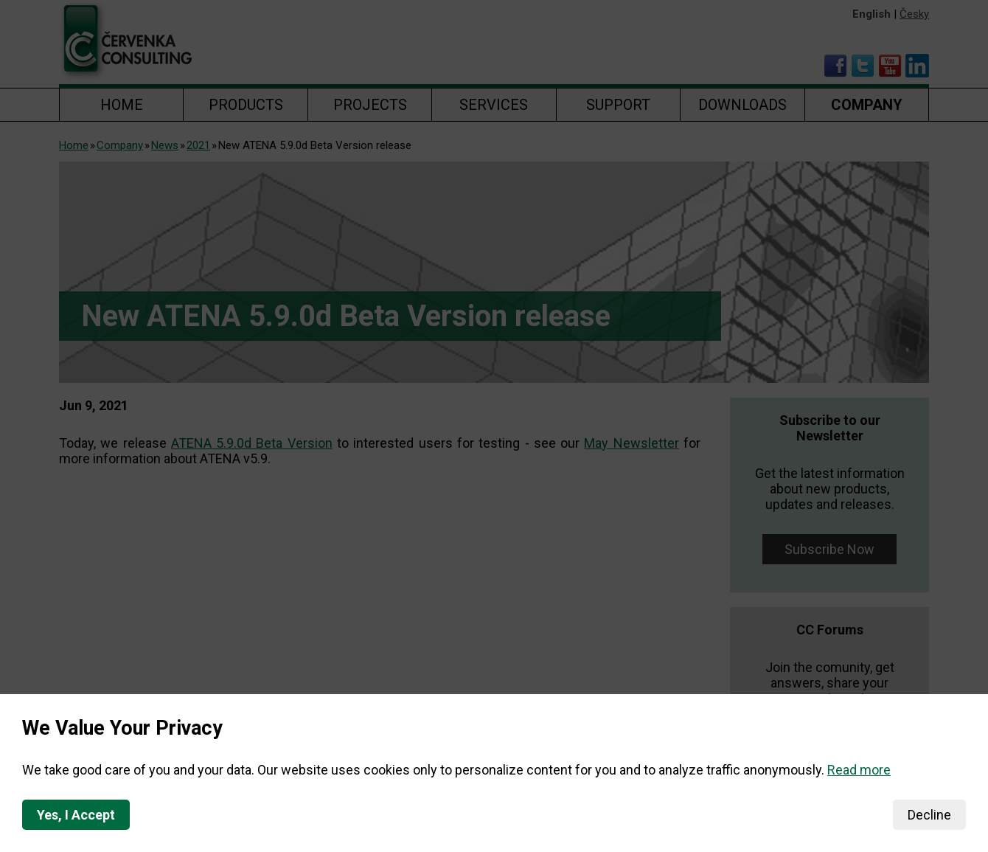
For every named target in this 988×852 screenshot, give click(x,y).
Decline (929, 814)
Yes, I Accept (76, 814)
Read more (859, 769)
